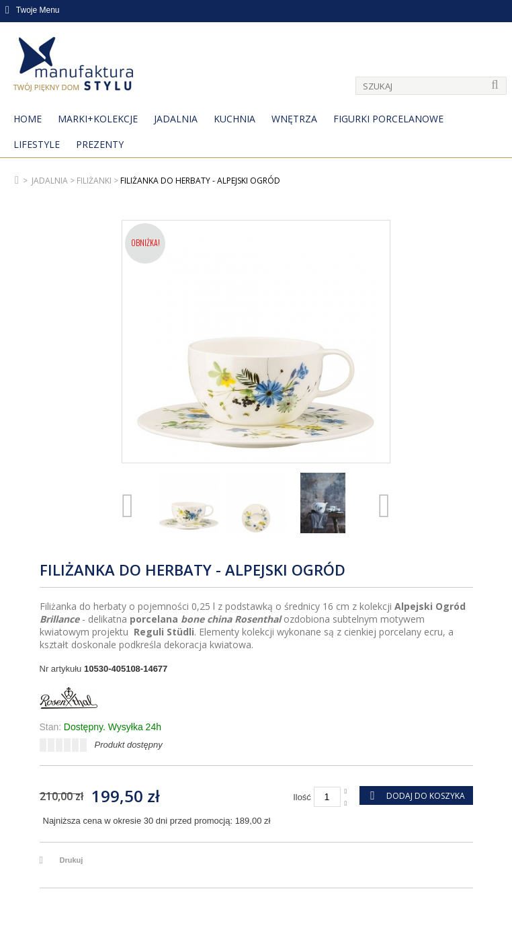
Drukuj (71, 860)
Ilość (302, 797)
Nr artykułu (61, 668)
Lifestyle (36, 144)
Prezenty (100, 144)
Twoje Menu (32, 10)
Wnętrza (294, 118)
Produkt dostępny (129, 744)
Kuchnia (234, 118)
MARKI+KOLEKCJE (98, 118)
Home (27, 118)
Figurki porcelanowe (388, 118)
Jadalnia (176, 118)
